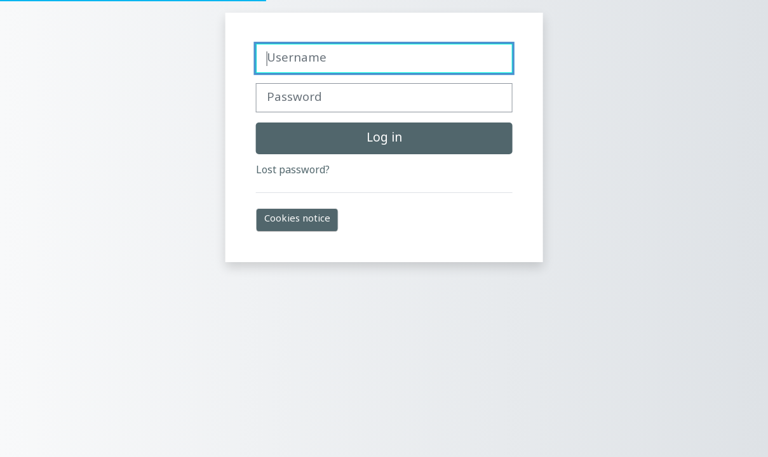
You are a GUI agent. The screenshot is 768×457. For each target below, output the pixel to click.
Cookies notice (297, 219)
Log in (384, 138)
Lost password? (293, 170)
